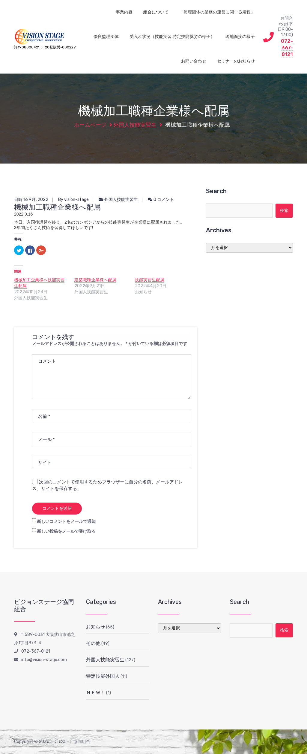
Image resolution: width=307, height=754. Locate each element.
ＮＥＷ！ (95, 692)
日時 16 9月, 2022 (31, 199)
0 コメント (161, 199)
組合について (155, 12)
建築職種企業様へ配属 (95, 280)
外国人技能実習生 (134, 125)
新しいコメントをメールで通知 (66, 521)
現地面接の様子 (240, 36)
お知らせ (95, 627)
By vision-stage (73, 199)
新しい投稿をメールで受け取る (66, 531)
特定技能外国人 (103, 676)
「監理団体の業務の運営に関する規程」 (217, 12)
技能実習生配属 (149, 280)
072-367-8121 (287, 47)
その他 (93, 643)
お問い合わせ (193, 61)
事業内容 (124, 12)
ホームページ (90, 125)
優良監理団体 (106, 36)
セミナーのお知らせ (236, 61)
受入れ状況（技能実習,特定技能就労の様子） (172, 36)
